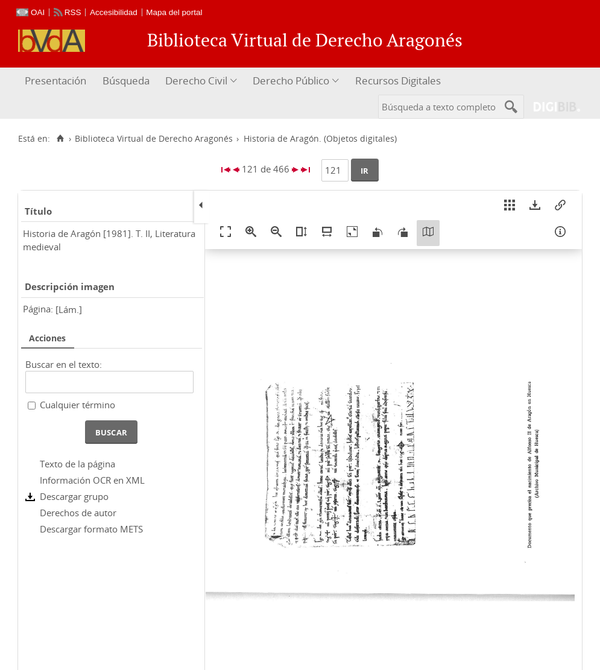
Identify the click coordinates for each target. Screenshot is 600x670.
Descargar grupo (74, 496)
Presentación (55, 80)
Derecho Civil (196, 80)
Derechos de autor (78, 513)
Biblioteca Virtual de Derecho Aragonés (154, 138)
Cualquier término (77, 405)
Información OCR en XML (92, 480)
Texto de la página (77, 464)
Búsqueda (126, 80)
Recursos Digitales (398, 80)
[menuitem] (57, 81)
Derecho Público (291, 80)
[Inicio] (60, 138)
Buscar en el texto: (63, 364)
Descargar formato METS (91, 529)
